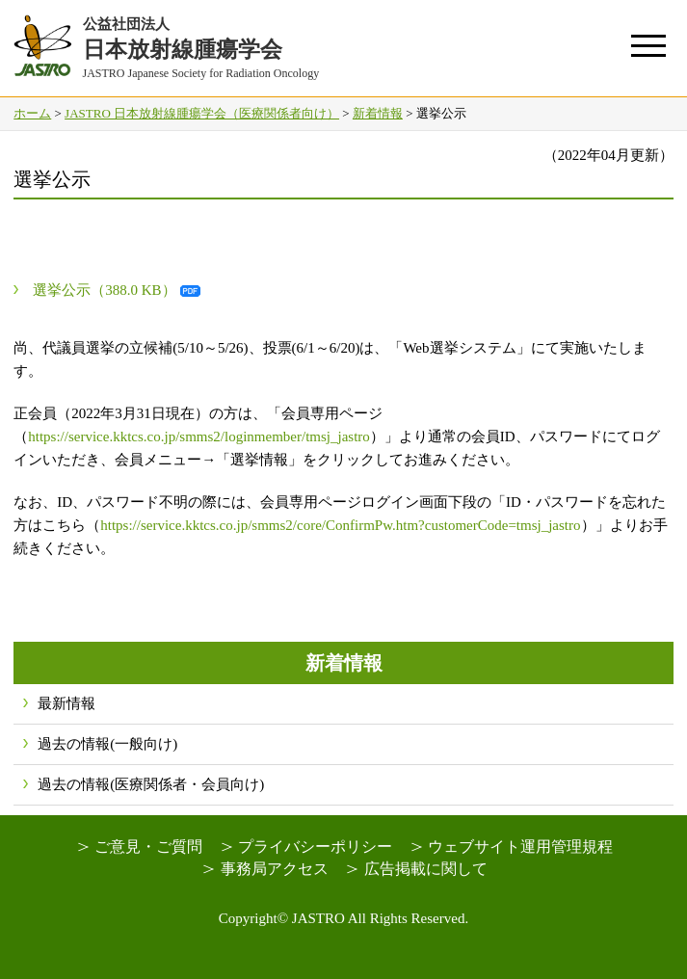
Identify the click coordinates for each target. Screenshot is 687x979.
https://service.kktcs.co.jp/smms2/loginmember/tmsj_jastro (199, 436)
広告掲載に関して (426, 868)
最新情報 (66, 703)
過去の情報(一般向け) (107, 744)
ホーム (32, 113)
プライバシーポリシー (315, 846)
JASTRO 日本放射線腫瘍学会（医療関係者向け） (202, 113)
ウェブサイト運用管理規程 (520, 846)
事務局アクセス (275, 868)
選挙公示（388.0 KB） (104, 290)
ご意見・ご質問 (148, 846)
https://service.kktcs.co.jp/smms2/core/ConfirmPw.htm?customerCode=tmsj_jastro (340, 525)
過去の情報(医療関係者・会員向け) (151, 784)
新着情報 (378, 113)
